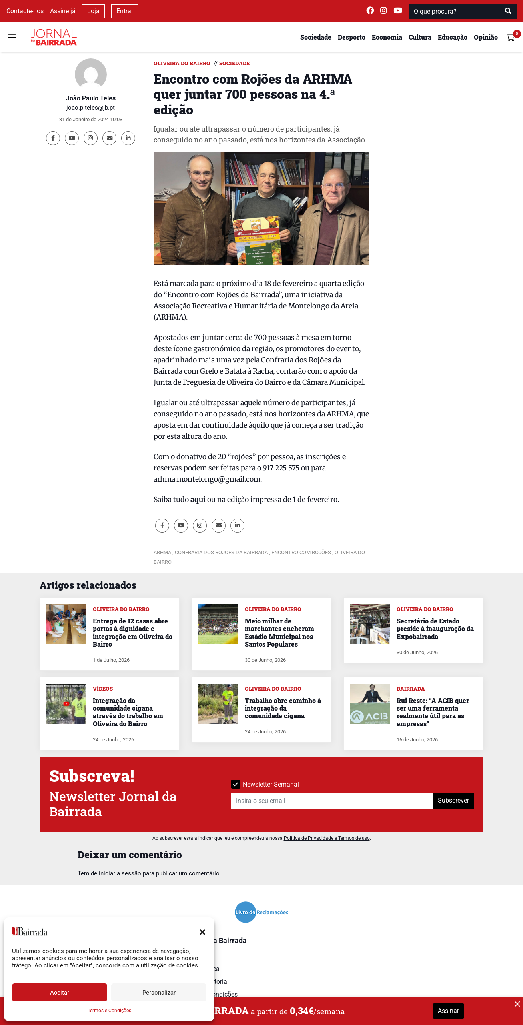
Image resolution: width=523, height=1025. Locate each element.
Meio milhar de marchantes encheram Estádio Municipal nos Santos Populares (279, 632)
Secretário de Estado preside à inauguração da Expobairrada (435, 628)
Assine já (63, 11)
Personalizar (159, 992)
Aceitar (59, 992)
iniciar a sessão (120, 873)
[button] (202, 931)
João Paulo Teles (91, 98)
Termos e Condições (109, 1010)
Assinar (448, 1011)
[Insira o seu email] (332, 801)
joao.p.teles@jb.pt (90, 107)
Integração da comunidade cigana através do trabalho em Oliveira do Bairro (128, 712)
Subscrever (453, 800)
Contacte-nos (25, 11)
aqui (198, 499)
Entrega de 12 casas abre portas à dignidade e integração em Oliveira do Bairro (132, 632)
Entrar (124, 11)
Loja (93, 11)
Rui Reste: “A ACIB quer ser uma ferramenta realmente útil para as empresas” (433, 712)
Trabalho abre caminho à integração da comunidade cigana (283, 708)
